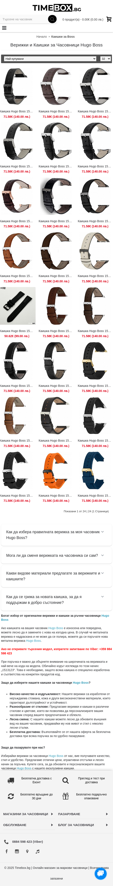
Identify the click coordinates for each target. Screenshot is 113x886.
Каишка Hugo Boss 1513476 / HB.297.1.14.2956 (57, 276)
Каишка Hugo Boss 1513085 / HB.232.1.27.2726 (57, 166)
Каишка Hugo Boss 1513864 (57, 385)
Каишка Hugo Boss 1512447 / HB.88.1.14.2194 (57, 111)
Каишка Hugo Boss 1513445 (57, 221)
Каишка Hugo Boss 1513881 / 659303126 (57, 440)
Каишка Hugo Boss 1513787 (57, 331)
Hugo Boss (55, 628)
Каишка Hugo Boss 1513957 (57, 495)
